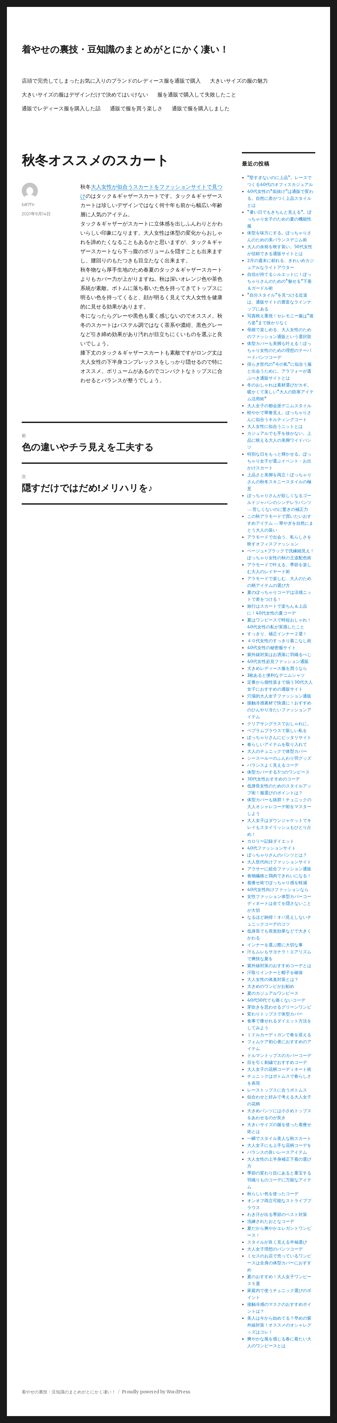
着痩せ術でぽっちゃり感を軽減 (277, 882)
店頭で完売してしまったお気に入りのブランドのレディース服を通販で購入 (111, 81)
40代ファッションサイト (271, 848)
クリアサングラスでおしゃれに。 (279, 723)
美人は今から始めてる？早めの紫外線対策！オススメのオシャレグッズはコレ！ (279, 1325)
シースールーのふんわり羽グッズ (279, 758)
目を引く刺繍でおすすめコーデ (277, 1062)
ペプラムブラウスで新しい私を (277, 730)
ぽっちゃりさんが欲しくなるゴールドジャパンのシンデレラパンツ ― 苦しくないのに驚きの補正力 (279, 502)
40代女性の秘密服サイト (271, 647)
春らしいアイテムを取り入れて (277, 744)
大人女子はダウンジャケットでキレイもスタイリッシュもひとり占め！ (279, 827)
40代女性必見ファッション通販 (278, 661)
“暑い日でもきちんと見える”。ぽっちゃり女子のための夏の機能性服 (279, 219)
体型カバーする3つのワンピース (278, 772)
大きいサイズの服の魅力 (239, 81)
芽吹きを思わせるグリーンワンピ (279, 1007)
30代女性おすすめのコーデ (273, 779)
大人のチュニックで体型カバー (277, 751)
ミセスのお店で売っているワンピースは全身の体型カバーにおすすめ (279, 1263)
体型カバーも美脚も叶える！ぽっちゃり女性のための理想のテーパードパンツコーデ (279, 350)
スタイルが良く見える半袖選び (277, 1242)
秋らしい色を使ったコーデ (272, 1194)
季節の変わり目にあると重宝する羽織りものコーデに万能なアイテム (279, 1180)
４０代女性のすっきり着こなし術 (279, 641)
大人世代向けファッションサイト (279, 862)
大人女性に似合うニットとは (275, 426)
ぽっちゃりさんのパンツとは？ (277, 855)
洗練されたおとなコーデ (270, 1221)
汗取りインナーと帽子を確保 (275, 972)
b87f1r (28, 204)
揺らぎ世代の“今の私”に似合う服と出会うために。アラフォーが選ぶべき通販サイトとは (279, 371)
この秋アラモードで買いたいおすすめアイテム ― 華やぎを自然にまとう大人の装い (280, 523)
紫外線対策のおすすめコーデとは (279, 965)
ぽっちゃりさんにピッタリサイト (279, 737)
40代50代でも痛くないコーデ (276, 1000)
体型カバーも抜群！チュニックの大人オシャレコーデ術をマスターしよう (279, 806)
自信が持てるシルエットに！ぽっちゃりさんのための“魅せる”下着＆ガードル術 (279, 281)
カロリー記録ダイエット (270, 841)
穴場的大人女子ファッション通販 (279, 696)
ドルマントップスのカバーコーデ (279, 1055)
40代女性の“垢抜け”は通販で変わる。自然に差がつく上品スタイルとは (280, 198)
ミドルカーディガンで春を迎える (279, 1035)
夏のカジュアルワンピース (272, 993)
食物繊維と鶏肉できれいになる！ (279, 876)
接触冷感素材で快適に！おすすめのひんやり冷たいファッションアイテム (279, 710)
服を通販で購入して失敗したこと (196, 95)
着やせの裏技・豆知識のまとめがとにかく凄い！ (125, 49)
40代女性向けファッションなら (278, 889)
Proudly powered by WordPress (156, 1392)
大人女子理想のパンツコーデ (275, 1249)
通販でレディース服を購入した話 (61, 108)
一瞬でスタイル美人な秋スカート (279, 1138)
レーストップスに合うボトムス (277, 1090)
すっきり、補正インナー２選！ (277, 634)
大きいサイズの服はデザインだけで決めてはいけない (85, 95)
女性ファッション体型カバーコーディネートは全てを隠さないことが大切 (279, 903)
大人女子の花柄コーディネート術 (279, 1069)
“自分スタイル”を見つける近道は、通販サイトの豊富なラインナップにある (279, 302)
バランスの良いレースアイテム (277, 1152)
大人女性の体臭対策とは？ (272, 979)
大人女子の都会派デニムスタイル (279, 405)
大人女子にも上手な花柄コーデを (279, 1145)
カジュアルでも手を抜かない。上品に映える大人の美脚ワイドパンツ (279, 440)
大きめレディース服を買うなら (277, 668)
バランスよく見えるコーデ (272, 765)
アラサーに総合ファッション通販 (279, 869)
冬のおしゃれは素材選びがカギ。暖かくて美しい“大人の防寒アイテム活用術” (280, 392)
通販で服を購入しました (201, 108)
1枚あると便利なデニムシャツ (276, 675)
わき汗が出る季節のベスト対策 (277, 1214)
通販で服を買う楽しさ (136, 108)
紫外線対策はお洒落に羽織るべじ (279, 654)
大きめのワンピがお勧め (270, 986)
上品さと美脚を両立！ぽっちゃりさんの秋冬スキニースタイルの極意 (279, 481)
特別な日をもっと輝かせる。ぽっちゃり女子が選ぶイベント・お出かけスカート (279, 461)
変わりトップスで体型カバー (275, 1014)
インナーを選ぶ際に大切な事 (275, 945)
